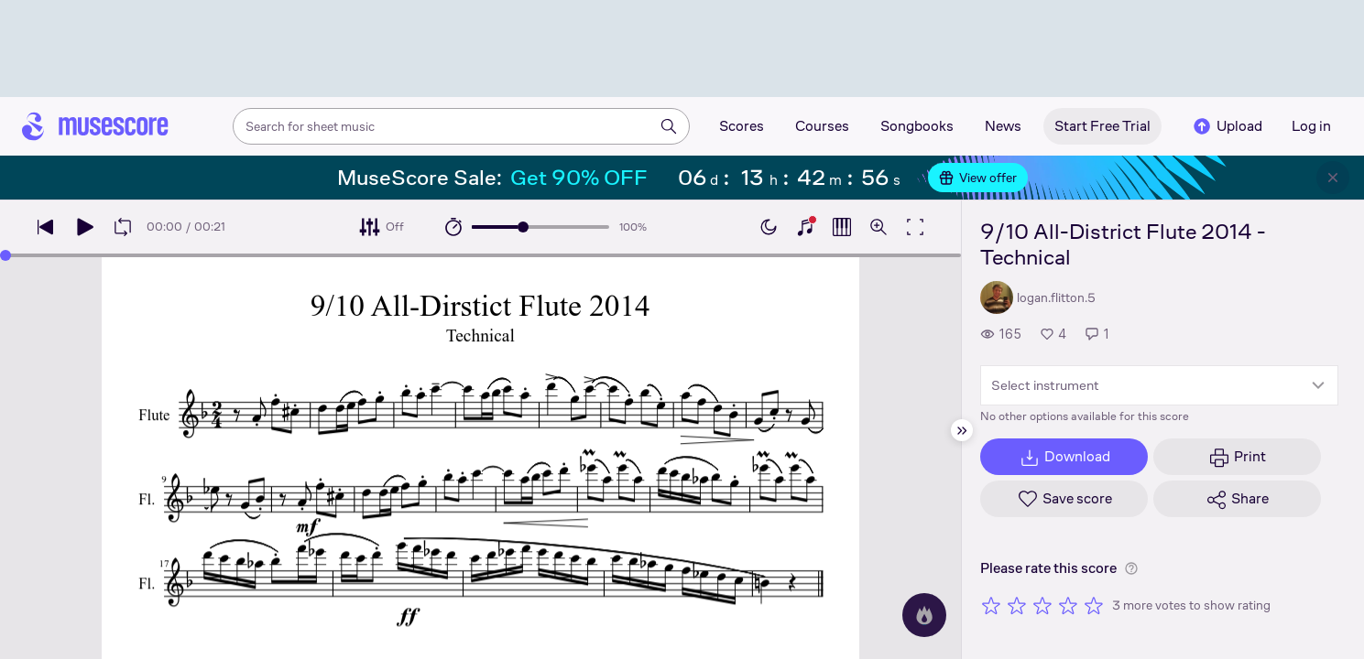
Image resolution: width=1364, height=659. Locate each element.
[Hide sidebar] (962, 430)
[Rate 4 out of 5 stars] (1068, 605)
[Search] (669, 126)
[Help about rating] (1131, 568)
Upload (1226, 126)
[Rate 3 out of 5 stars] (1042, 605)
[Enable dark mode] (768, 227)
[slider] (523, 226)
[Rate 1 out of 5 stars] (991, 605)
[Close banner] (1332, 177)
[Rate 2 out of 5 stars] (1017, 605)
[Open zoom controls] (878, 227)
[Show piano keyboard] (805, 227)
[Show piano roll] (842, 227)
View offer (978, 177)
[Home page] (95, 126)
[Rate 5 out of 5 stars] (1094, 605)
